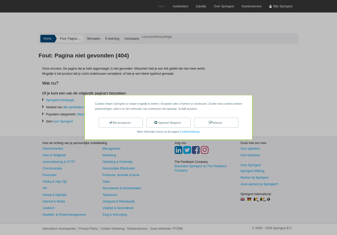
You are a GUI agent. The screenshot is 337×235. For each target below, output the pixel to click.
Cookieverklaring (189, 131)
